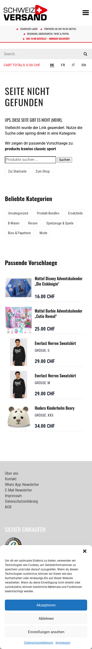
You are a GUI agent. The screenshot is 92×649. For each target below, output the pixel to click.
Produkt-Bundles (48, 213)
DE (52, 65)
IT (73, 65)
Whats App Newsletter (22, 484)
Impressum (63, 642)
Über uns (11, 473)
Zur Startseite (17, 171)
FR (63, 65)
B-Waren (13, 223)
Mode (43, 233)
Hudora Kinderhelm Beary (55, 408)
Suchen (64, 160)
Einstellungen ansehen (46, 632)
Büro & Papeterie (19, 233)
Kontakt (11, 479)
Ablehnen (46, 618)
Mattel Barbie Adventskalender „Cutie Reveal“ (59, 313)
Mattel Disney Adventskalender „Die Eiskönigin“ (59, 281)
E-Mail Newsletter (18, 490)
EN (84, 65)
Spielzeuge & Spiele (60, 223)
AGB (8, 507)
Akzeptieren (46, 605)
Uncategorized (18, 213)
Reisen (33, 223)
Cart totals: (22, 65)
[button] (84, 551)
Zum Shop (42, 171)
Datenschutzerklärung (38, 642)
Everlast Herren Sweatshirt (55, 343)
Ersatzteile (75, 213)
